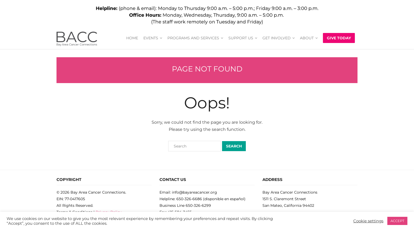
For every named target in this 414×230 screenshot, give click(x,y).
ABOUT (307, 38)
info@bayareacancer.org (194, 192)
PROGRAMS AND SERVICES (193, 38)
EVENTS (150, 38)
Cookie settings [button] (368, 221)
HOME (132, 38)
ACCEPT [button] (397, 221)
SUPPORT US (240, 38)
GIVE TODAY (339, 38)
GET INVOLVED (276, 38)
